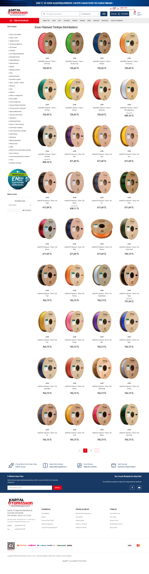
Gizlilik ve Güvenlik (81, 539)
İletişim (44, 528)
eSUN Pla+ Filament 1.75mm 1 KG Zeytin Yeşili (129, 253)
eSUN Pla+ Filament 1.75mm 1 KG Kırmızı (74, 396)
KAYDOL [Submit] (57, 498)
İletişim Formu (114, 531)
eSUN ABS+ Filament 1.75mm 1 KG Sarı (74, 110)
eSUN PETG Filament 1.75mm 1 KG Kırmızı (47, 253)
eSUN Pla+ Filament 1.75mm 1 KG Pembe (74, 348)
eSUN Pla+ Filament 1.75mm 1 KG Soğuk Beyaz (102, 301)
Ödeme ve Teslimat (81, 535)
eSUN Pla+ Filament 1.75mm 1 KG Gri (47, 444)
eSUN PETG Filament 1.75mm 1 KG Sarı (129, 158)
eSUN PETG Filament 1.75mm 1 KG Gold (102, 158)
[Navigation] (23, 20)
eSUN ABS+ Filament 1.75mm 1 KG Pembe (47, 63)
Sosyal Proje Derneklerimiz (49, 539)
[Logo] (17, 12)
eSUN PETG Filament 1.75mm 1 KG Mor (74, 158)
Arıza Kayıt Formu (115, 524)
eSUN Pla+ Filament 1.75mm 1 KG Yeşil (47, 301)
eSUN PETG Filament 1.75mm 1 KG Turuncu (102, 253)
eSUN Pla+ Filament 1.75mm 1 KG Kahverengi (102, 396)
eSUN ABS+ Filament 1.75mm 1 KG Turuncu (129, 63)
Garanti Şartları (80, 531)
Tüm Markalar (27, 210)
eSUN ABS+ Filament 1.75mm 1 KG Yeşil (47, 110)
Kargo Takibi (113, 539)
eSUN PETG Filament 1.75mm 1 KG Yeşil (129, 205)
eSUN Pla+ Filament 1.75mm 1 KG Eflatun (102, 444)
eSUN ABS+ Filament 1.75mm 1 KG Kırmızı (102, 110)
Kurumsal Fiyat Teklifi (48, 531)
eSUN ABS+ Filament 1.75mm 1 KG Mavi (102, 63)
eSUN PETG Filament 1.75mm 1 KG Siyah (47, 205)
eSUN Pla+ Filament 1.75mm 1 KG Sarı (47, 348)
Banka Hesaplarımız (47, 535)
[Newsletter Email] (29, 498)
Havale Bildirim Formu (116, 535)
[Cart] (137, 13)
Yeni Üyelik (113, 528)
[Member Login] (119, 14)
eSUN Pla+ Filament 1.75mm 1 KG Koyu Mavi (47, 396)
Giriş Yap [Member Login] (113, 14)
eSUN (47, 58)
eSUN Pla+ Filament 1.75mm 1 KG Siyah (129, 301)
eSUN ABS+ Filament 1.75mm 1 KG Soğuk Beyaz (129, 110)
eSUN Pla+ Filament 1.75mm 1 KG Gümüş (129, 396)
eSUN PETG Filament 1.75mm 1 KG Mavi (74, 253)
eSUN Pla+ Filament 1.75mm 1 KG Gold (74, 444)
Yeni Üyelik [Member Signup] (124, 14)
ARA (103, 14)
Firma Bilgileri (45, 524)
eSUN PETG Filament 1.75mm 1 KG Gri (102, 205)
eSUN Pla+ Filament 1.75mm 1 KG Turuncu (74, 301)
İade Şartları (79, 528)
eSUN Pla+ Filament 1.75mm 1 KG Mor (102, 348)
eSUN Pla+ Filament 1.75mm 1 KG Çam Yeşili (129, 444)
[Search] (61, 13)
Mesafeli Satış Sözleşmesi (83, 524)
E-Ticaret (70, 572)
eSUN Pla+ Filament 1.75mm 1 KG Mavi (129, 348)
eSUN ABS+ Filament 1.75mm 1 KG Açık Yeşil (74, 63)
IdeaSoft (64, 572)
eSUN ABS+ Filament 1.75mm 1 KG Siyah (47, 158)
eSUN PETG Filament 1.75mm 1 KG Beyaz (74, 205)
